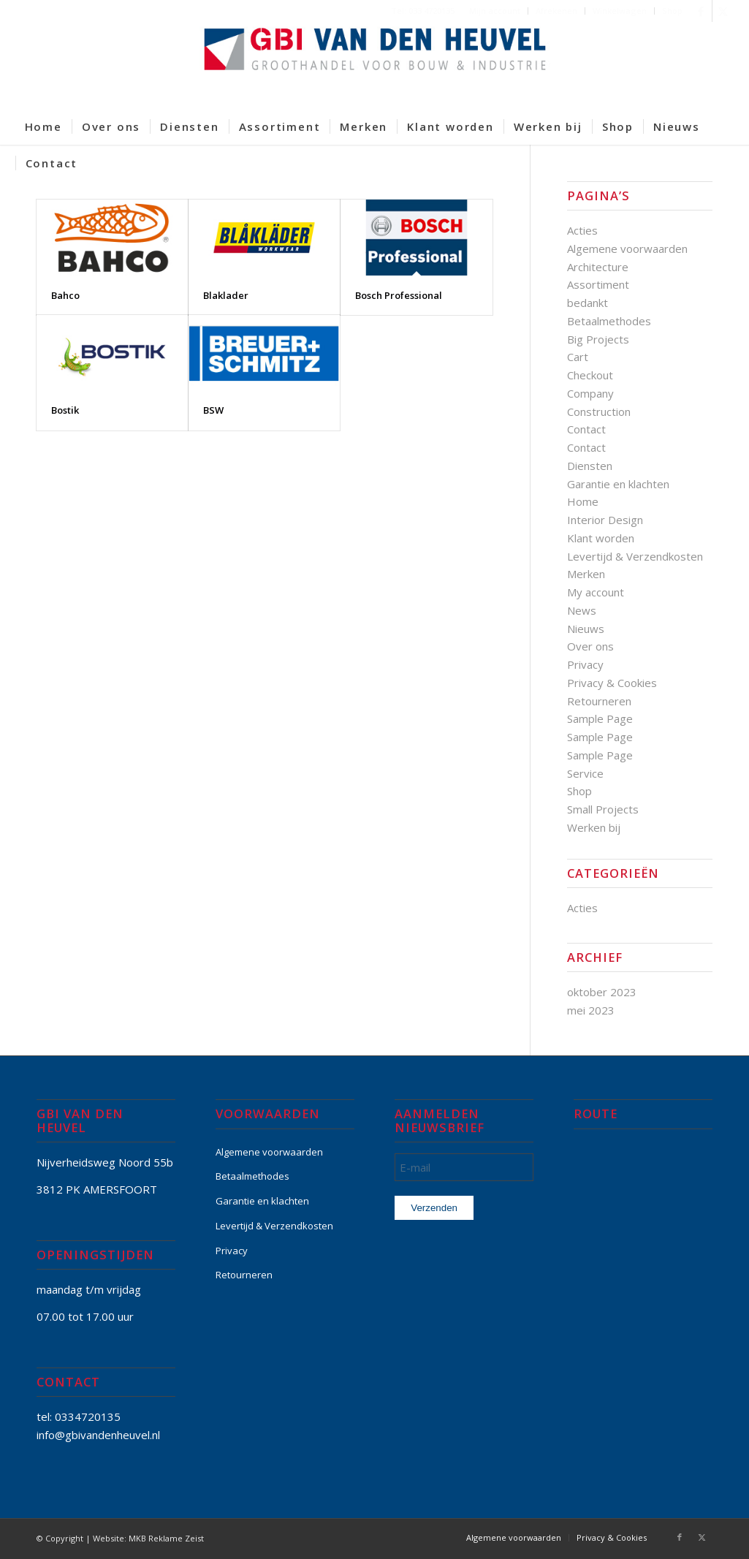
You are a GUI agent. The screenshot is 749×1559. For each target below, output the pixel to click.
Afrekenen (556, 10)
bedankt (587, 302)
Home (582, 501)
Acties (582, 230)
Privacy (585, 664)
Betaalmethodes (609, 321)
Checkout (590, 375)
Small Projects (603, 809)
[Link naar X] (723, 11)
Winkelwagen (620, 10)
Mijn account (494, 10)
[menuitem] (495, 11)
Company (590, 393)
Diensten (589, 465)
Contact (586, 429)
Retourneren (599, 701)
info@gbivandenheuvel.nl (98, 1434)
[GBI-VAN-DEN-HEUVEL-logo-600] (375, 65)
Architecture (597, 266)
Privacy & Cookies (612, 682)
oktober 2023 (601, 992)
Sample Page (600, 718)
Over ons (590, 646)
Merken (586, 573)
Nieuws (585, 628)
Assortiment (598, 284)
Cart (577, 356)
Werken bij (593, 827)
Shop (672, 10)
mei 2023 (591, 1010)
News (581, 610)
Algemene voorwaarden (627, 248)
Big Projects (598, 339)
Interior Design (605, 519)
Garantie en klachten (618, 484)
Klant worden (600, 538)
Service (585, 773)
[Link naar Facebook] (701, 11)
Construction (599, 411)
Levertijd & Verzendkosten (635, 556)
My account (595, 592)
